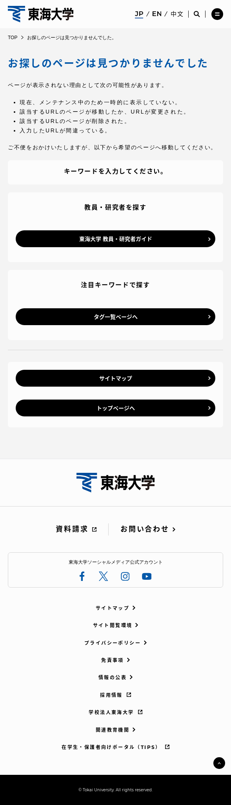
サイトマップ (115, 378)
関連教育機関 (112, 730)
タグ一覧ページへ (116, 316)
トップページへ (115, 408)
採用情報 (111, 695)
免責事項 (112, 660)
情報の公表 (112, 677)
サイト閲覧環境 (113, 625)
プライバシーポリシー (112, 643)
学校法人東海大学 (111, 712)
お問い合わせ (144, 529)
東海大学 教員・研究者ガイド (115, 238)
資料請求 (72, 529)
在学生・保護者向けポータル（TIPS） (111, 747)
